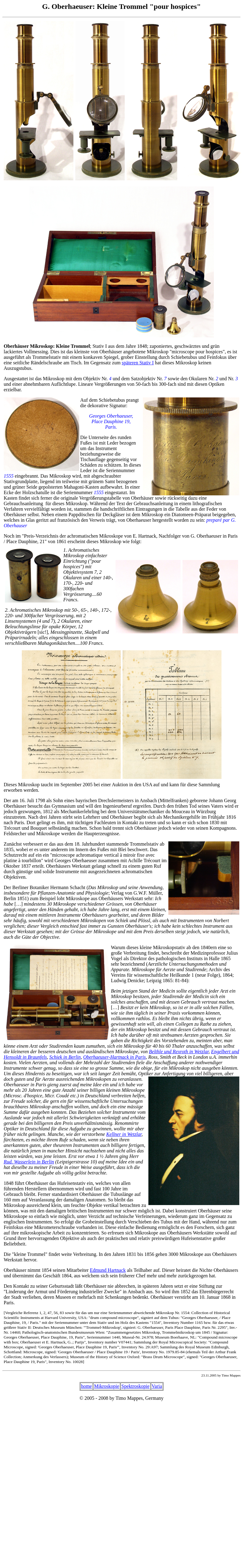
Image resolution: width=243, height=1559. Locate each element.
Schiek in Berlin (64, 1057)
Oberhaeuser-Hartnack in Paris (114, 1057)
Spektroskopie (135, 1386)
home (86, 1386)
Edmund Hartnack (108, 1270)
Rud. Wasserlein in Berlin (29, 1161)
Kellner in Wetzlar (124, 1134)
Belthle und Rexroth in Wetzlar (179, 1051)
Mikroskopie (106, 1386)
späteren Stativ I (138, 362)
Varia (157, 1386)
